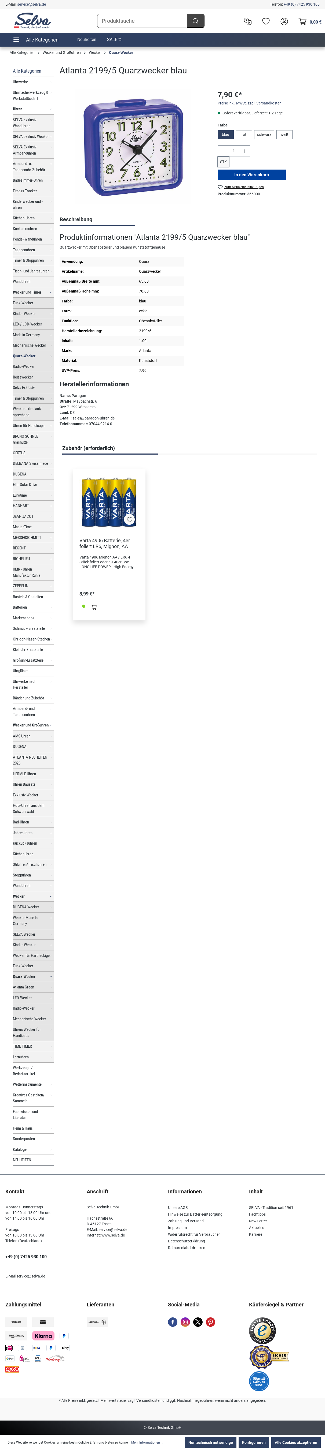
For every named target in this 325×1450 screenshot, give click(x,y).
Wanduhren (21, 281)
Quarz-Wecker (24, 356)
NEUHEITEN (22, 1159)
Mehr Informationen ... (147, 1442)
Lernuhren (21, 1057)
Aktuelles (256, 1228)
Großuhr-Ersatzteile (28, 660)
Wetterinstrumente (27, 1084)
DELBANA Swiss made (30, 463)
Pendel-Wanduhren (27, 239)
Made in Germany (26, 334)
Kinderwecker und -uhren (28, 204)
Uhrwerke (20, 82)
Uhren (17, 109)
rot (244, 134)
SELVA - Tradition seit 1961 (271, 1207)
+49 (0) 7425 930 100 (302, 4)
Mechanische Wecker (29, 345)
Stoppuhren (22, 875)
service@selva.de (31, 4)
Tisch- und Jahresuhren (31, 271)
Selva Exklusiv (24, 387)
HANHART (21, 505)
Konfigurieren (254, 1442)
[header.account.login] (283, 21)
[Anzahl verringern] (223, 150)
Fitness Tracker (25, 191)
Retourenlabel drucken (186, 1248)
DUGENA (20, 474)
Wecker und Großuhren (31, 725)
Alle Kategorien (27, 71)
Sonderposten (24, 1138)
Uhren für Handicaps (29, 425)
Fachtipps (257, 1214)
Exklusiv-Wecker (25, 795)
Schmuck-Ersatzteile (29, 628)
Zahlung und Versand (186, 1221)
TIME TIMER (22, 1046)
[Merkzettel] (264, 21)
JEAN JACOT (23, 516)
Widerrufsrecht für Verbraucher (194, 1234)
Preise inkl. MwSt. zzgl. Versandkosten (250, 103)
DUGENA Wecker (26, 907)
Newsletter (258, 1221)
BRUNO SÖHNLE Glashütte (25, 439)
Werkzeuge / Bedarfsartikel (24, 1070)
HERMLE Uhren (24, 773)
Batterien (20, 607)
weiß (284, 134)
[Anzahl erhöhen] (244, 150)
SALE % (114, 39)
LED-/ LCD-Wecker (27, 324)
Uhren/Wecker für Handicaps (27, 1032)
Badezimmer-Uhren (28, 180)
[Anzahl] (233, 150)
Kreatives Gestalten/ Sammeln (29, 1098)
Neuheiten (86, 39)
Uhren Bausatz (24, 784)
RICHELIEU (21, 558)
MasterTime (22, 526)
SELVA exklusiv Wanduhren (24, 123)
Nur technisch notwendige (210, 1442)
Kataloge (20, 1149)
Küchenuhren (23, 854)
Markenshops (23, 618)
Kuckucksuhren (25, 228)
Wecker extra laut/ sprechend (27, 411)
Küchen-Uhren (24, 218)
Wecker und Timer (27, 292)
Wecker (19, 896)
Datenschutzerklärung (186, 1241)
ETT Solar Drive (25, 484)
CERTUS (19, 453)
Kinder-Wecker (24, 313)
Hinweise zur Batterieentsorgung (195, 1214)
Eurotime (20, 495)
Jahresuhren (22, 832)
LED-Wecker (22, 997)
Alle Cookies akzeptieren (296, 1442)
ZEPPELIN (20, 585)
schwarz (264, 134)
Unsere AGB (178, 1207)
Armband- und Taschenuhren (24, 711)
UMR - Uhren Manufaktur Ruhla (26, 572)
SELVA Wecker (24, 934)
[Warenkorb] (308, 21)
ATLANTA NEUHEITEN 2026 (30, 760)
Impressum (177, 1228)
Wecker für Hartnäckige (31, 955)
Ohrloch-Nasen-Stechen (31, 639)
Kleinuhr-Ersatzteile (28, 649)
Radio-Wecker (24, 366)
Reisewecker (23, 377)
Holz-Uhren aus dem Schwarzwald (28, 808)
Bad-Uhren (21, 822)
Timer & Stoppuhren (28, 260)
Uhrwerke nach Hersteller (24, 684)
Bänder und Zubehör (28, 698)
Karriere (255, 1234)
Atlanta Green (23, 987)
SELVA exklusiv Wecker (31, 136)
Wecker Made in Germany (25, 920)
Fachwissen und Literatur (25, 1114)
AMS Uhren (21, 736)
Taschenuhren (24, 250)
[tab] (97, 220)
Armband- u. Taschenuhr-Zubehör (29, 166)
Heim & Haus (23, 1128)
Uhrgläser (20, 670)
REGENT (19, 548)
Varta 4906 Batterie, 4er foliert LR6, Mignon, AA (104, 543)
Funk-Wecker (23, 303)
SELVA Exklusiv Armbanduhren (24, 150)
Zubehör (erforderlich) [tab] (88, 448)
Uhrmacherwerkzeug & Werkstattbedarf (30, 95)
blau (225, 134)
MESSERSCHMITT (27, 537)
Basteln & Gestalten (28, 596)
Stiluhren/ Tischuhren (29, 864)
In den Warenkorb (251, 174)
